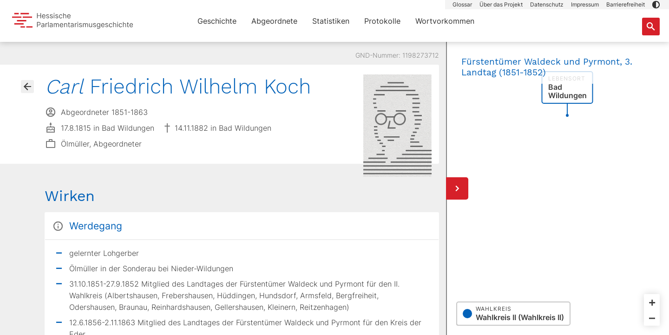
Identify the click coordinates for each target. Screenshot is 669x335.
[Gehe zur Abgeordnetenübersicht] (27, 86)
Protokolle (382, 21)
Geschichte (216, 21)
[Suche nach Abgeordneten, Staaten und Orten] (651, 26)
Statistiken (330, 21)
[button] (656, 4)
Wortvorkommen (444, 21)
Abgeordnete (274, 21)
